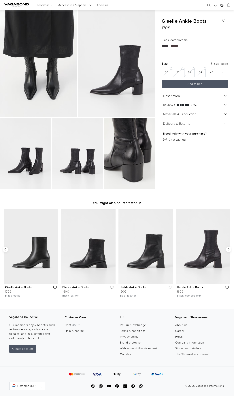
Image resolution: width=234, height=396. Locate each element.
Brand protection (131, 342)
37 (180, 71)
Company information (189, 342)
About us (181, 325)
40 (212, 72)
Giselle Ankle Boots (18, 287)
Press (178, 337)
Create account (22, 349)
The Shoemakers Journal (192, 354)
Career (179, 331)
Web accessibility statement (138, 348)
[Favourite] (224, 20)
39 (202, 71)
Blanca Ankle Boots (75, 287)
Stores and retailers (188, 348)
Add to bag (195, 84)
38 (191, 71)
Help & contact (74, 331)
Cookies (125, 354)
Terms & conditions (133, 331)
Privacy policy (129, 337)
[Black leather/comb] (165, 46)
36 (168, 71)
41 (223, 72)
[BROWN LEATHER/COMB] (174, 46)
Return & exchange (133, 325)
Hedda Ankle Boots (133, 287)
